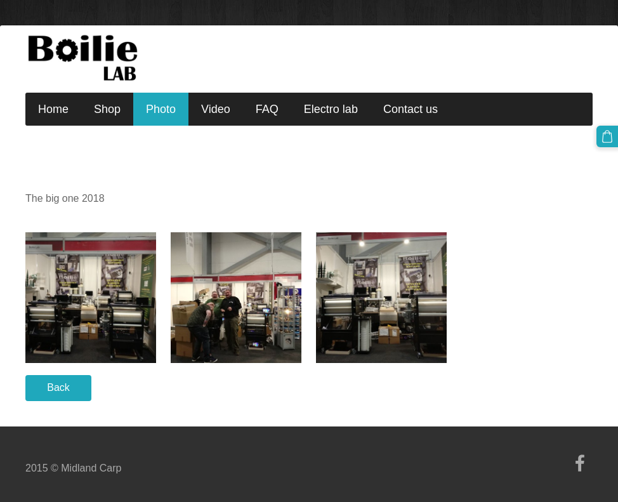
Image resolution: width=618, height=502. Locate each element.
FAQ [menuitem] (267, 109)
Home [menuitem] (53, 109)
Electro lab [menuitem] (331, 109)
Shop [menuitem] (107, 109)
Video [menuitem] (215, 109)
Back (58, 387)
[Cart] (607, 136)
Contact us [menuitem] (410, 109)
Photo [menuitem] (161, 109)
